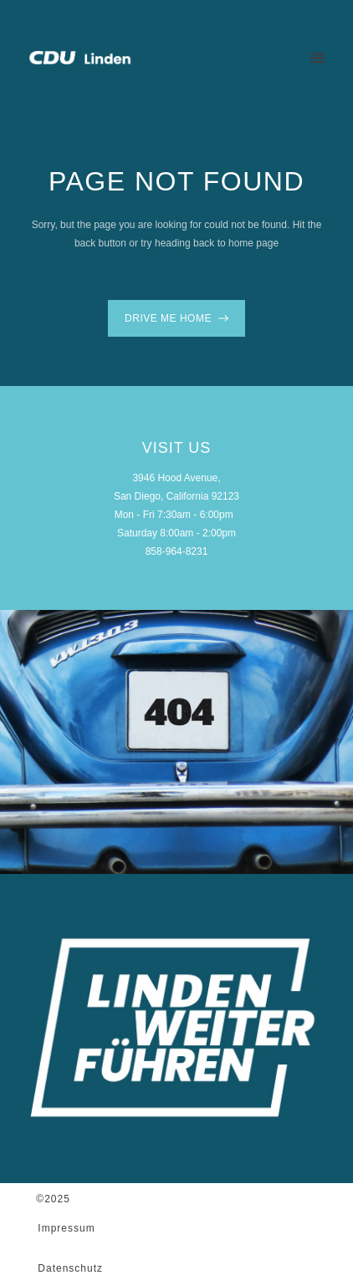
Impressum (66, 1228)
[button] (317, 57)
